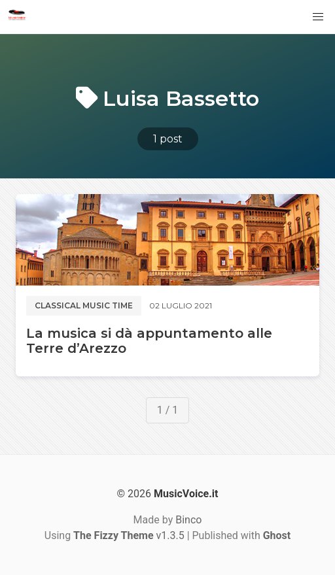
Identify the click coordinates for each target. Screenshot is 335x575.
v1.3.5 (129, 535)
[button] (318, 17)
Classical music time (84, 305)
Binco (188, 520)
